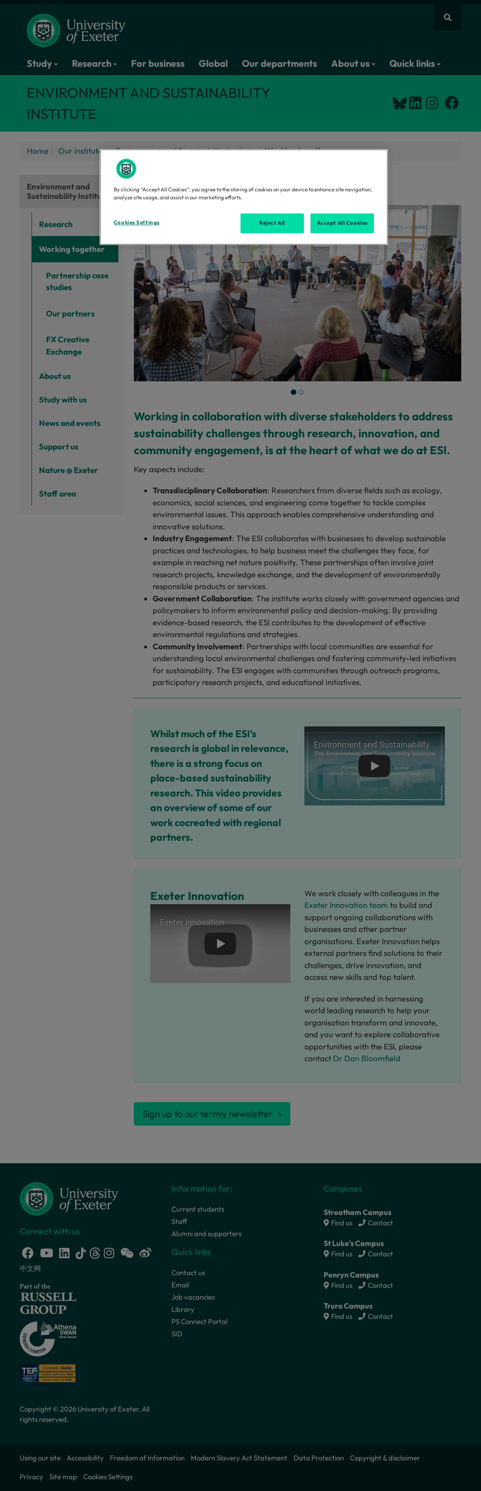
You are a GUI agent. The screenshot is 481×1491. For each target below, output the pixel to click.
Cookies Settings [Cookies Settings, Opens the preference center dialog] (137, 222)
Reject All (272, 223)
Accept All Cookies (342, 223)
